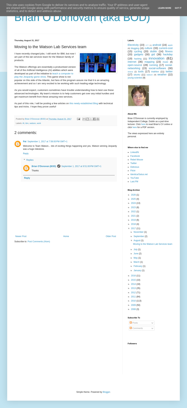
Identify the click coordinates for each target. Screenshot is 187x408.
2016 (133, 275)
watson (33, 123)
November (139, 232)
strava (130, 72)
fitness (169, 51)
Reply (26, 153)
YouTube (134, 178)
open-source (135, 65)
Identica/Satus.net (139, 174)
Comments (136, 328)
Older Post (111, 236)
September (139, 236)
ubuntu (137, 74)
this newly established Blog (83, 103)
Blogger (106, 392)
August (137, 240)
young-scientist (135, 77)
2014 (133, 284)
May (136, 258)
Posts (134, 323)
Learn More (164, 8)
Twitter (133, 163)
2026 (133, 195)
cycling (138, 51)
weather (162, 74)
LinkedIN (134, 152)
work (39, 123)
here (143, 124)
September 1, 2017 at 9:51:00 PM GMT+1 (81, 166)
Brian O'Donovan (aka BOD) (82, 17)
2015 (133, 280)
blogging (135, 48)
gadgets (138, 54)
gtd (153, 54)
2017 (133, 228)
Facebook (135, 156)
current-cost (166, 48)
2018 (133, 224)
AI (23, 123)
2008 (133, 309)
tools (140, 71)
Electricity (133, 44)
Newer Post (20, 236)
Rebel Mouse (136, 159)
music (165, 62)
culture (148, 48)
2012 (133, 292)
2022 (133, 211)
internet (132, 61)
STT (147, 45)
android (156, 44)
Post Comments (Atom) (39, 241)
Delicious (134, 167)
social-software (157, 68)
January (138, 270)
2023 (133, 207)
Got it (178, 8)
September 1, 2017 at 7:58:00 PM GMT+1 (47, 141)
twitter (169, 71)
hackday (168, 54)
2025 (133, 199)
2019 (133, 220)
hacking (138, 58)
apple (170, 45)
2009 (133, 305)
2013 (133, 288)
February (138, 266)
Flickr (133, 170)
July (136, 249)
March (137, 262)
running (153, 65)
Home (66, 236)
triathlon (155, 71)
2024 (133, 203)
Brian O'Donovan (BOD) (44, 166)
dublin (153, 51)
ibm (26, 123)
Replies (29, 160)
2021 (133, 216)
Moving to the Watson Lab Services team (152, 244)
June (136, 253)
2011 (133, 296)
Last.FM (134, 181)
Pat (24, 141)
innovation (156, 58)
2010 (133, 301)
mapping (149, 61)
